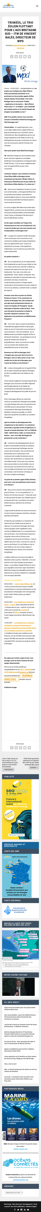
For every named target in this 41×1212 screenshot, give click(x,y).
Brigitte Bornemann (19, 45)
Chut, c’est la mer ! (10, 1064)
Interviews (20, 48)
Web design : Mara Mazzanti (13, 1204)
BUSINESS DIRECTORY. (18, 677)
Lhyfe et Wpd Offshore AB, (24, 584)
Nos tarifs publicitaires (18, 1206)
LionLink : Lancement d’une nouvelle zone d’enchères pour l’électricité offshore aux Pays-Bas (18, 1079)
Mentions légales (31, 1206)
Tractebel (23, 610)
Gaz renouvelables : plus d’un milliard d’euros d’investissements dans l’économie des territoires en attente (20, 1017)
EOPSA (16, 612)
